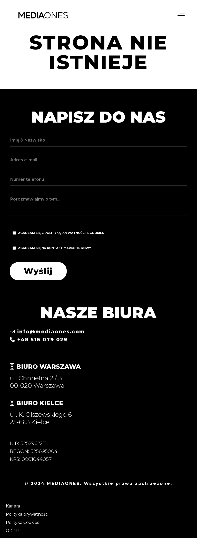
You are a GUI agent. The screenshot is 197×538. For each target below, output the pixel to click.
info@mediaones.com (47, 331)
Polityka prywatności (27, 514)
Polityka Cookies (22, 522)
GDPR (12, 530)
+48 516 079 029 (38, 339)
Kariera (13, 506)
